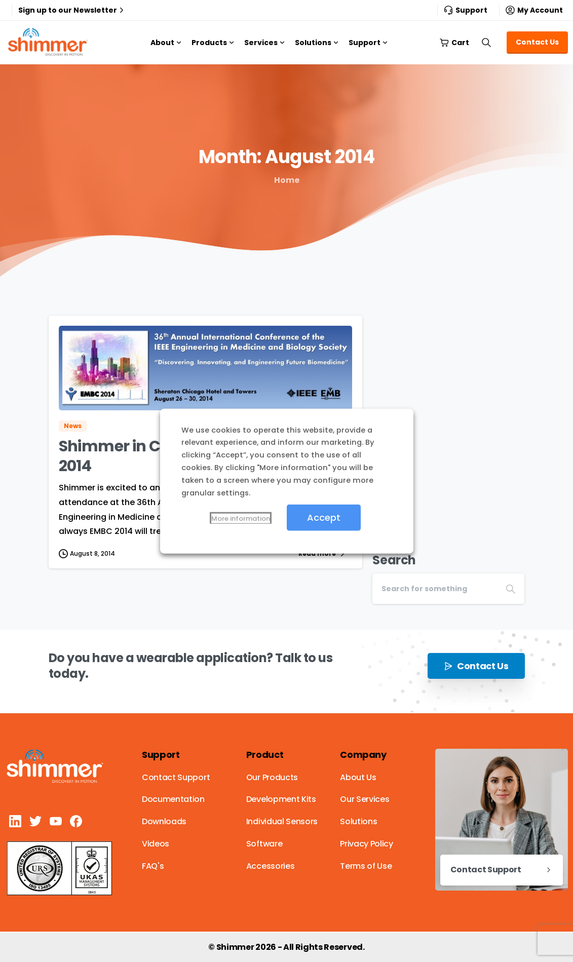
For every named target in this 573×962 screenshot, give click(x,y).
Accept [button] (323, 517)
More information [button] (240, 518)
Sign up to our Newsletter (72, 10)
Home (286, 180)
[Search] (434, 588)
